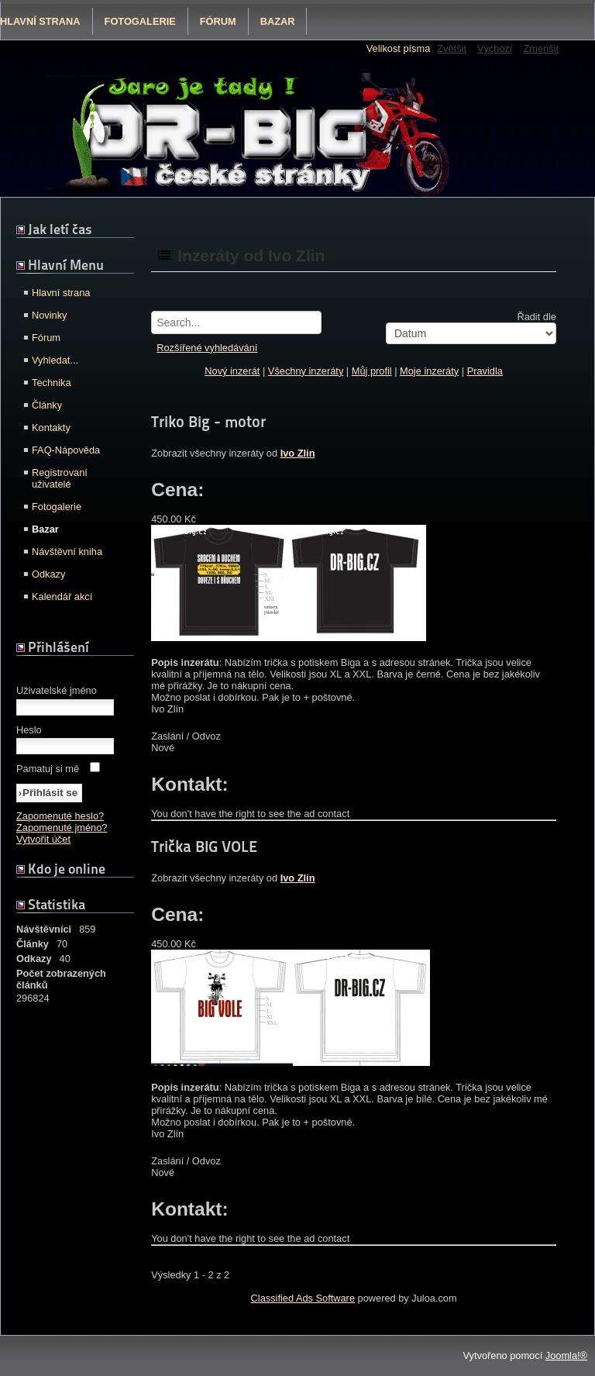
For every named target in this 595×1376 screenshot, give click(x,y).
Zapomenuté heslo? (60, 816)
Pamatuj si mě (47, 768)
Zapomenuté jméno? (61, 827)
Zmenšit (541, 48)
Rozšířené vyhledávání (206, 347)
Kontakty (51, 427)
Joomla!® (566, 1355)
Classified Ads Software (303, 1298)
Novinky (49, 315)
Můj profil (372, 371)
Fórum (218, 21)
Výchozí (495, 48)
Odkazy (48, 574)
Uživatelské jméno (56, 690)
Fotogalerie (140, 21)
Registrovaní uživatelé (60, 478)
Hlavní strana (61, 292)
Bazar (277, 21)
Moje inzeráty (429, 371)
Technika (51, 382)
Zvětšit (451, 48)
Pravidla (485, 371)
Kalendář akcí (62, 596)
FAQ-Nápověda (66, 450)
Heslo (29, 730)
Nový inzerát (232, 371)
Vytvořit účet (43, 839)
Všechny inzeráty (305, 371)
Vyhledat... (55, 360)
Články (47, 405)
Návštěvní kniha (67, 551)
